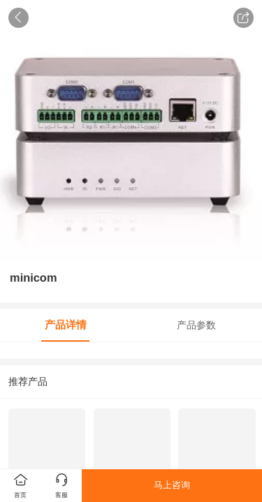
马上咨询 (172, 485)
